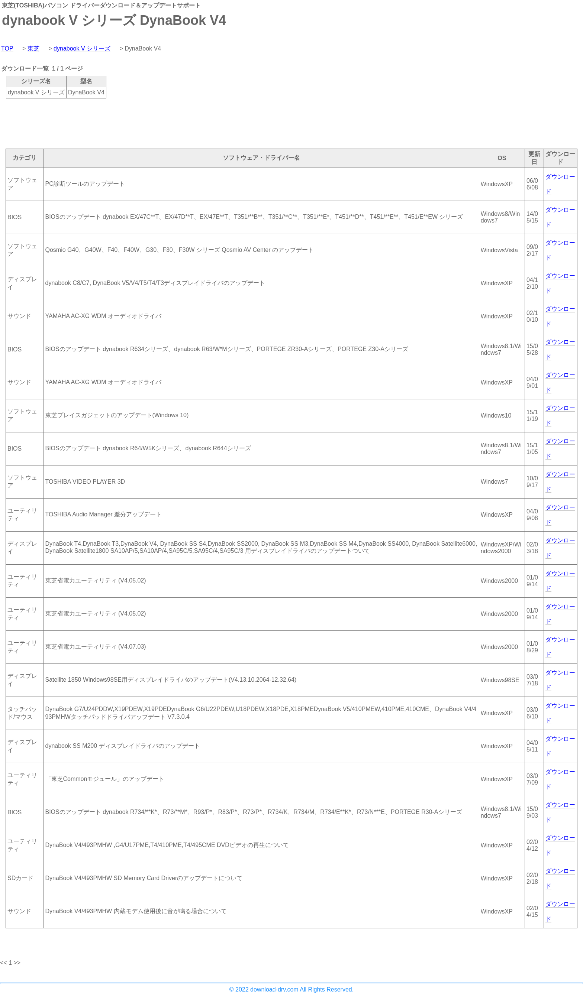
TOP (7, 48)
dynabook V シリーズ (82, 48)
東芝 (33, 48)
